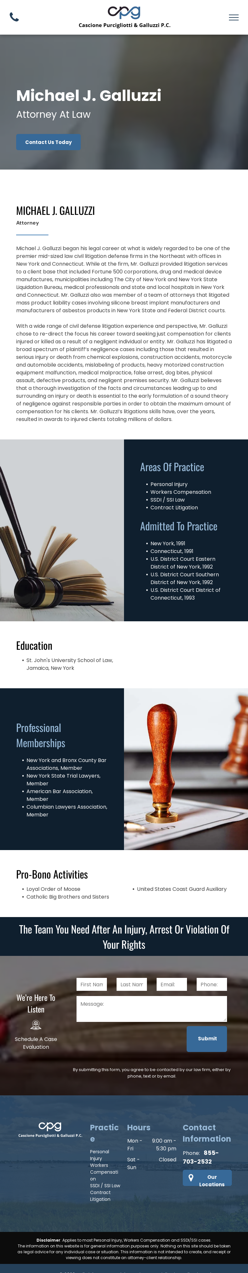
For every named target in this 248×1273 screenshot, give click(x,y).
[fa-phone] (14, 23)
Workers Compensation (104, 1152)
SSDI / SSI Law (105, 1165)
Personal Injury (99, 1135)
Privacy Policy (95, 1261)
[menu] (233, 17)
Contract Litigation (100, 1175)
